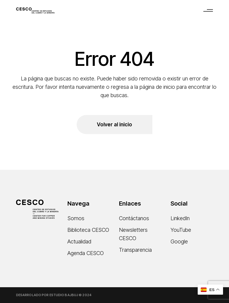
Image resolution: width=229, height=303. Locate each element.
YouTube (181, 230)
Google (179, 241)
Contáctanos (134, 218)
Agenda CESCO (85, 253)
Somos (75, 218)
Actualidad (79, 241)
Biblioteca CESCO (88, 230)
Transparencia (135, 250)
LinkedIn (180, 218)
